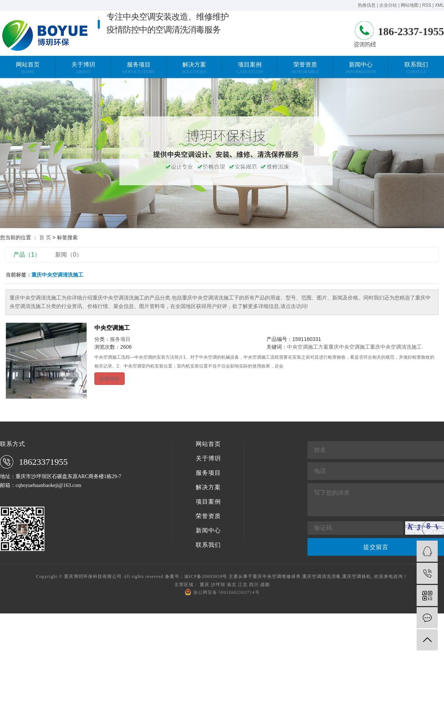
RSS (426, 5)
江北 (243, 584)
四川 (254, 584)
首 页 (45, 237)
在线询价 (109, 379)
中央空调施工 (112, 328)
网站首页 (208, 444)
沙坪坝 (218, 584)
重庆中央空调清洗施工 (396, 347)
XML (439, 5)
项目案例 (208, 502)
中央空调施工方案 (308, 347)
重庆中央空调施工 (349, 347)
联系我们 (208, 545)
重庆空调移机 (356, 576)
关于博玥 (208, 458)
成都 (265, 584)
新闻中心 (208, 531)
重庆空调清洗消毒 (321, 576)
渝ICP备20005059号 (206, 576)
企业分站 (388, 5)
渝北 (231, 584)
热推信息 (367, 5)
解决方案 (208, 487)
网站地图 (409, 5)
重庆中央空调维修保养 (277, 576)
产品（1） (26, 254)
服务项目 (120, 339)
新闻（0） (68, 254)
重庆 (204, 584)
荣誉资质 (208, 516)
